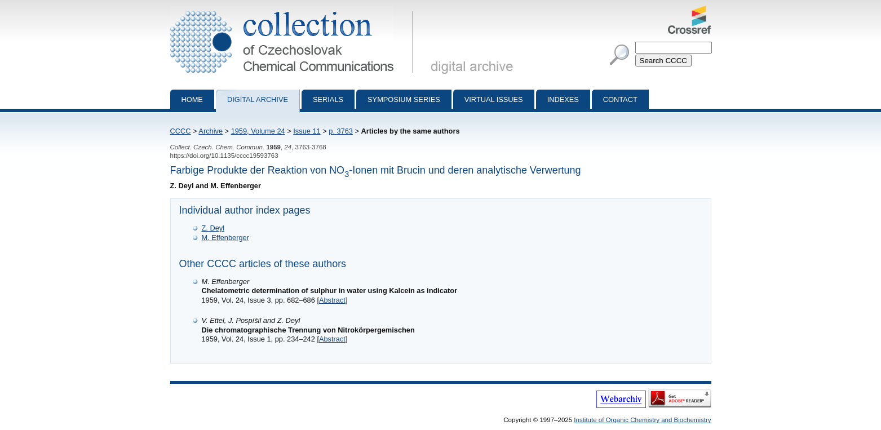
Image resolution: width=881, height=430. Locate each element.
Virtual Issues (493, 99)
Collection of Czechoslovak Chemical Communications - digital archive (294, 10)
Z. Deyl (213, 228)
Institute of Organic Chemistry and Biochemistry (642, 419)
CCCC (180, 131)
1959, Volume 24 (258, 131)
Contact (620, 99)
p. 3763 (341, 131)
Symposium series (404, 99)
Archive (210, 131)
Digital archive (257, 99)
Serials (328, 99)
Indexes (563, 99)
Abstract (332, 300)
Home (192, 99)
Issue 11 (306, 131)
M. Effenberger (225, 237)
